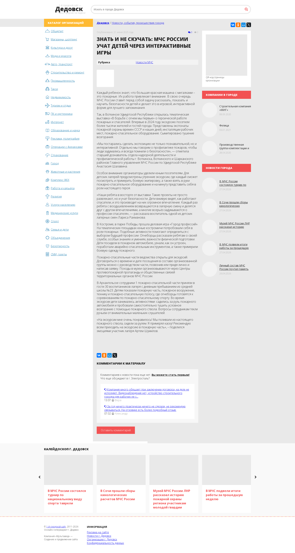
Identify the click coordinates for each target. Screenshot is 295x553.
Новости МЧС (144, 62)
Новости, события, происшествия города (138, 23)
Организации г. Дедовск (102, 539)
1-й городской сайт (56, 526)
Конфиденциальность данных (105, 543)
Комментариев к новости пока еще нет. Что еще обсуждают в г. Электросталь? (144, 376)
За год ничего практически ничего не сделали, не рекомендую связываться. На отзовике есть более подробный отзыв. (145, 408)
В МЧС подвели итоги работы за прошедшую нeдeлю (234, 248)
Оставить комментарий (116, 430)
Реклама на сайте (98, 532)
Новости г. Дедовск (99, 536)
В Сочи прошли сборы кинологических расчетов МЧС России (233, 205)
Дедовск (103, 23)
